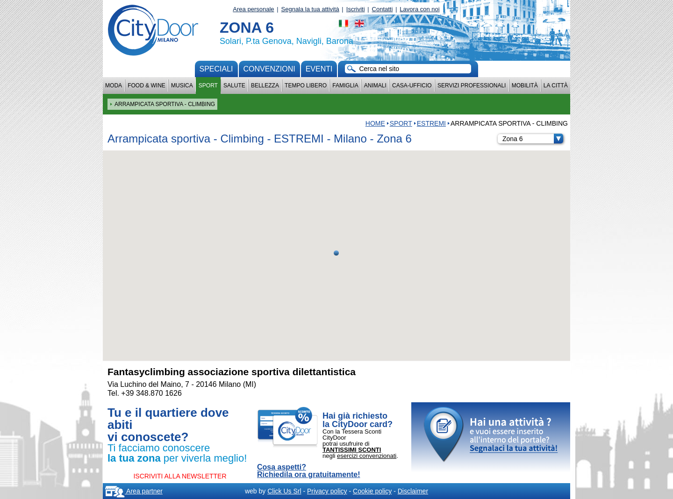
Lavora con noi (419, 9)
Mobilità (525, 85)
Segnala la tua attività (310, 9)
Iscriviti (355, 9)
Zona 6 (532, 138)
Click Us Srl (284, 491)
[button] (336, 253)
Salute (234, 85)
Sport (208, 85)
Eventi (319, 69)
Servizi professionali (471, 85)
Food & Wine (146, 85)
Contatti (382, 9)
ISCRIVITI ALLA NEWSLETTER (179, 476)
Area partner (134, 491)
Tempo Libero (306, 85)
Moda (113, 85)
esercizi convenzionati (366, 455)
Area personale (253, 9)
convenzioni (269, 69)
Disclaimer (413, 491)
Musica (182, 85)
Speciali (216, 69)
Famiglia (345, 85)
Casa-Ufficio (412, 85)
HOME (375, 123)
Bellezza (265, 85)
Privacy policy (327, 491)
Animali (375, 85)
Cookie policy (372, 491)
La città (556, 85)
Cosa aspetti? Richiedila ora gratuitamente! (308, 470)
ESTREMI (431, 123)
